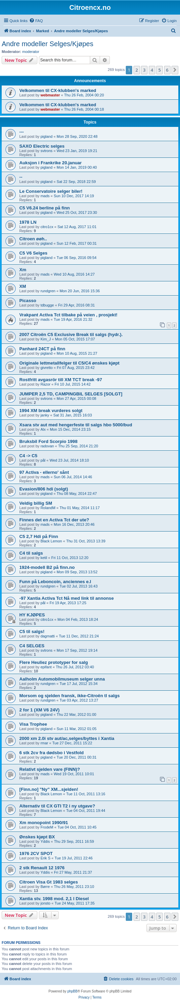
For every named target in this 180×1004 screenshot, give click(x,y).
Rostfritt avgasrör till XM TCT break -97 (60, 379)
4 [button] (152, 70)
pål (42, 460)
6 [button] (167, 70)
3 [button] (144, 70)
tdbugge (47, 305)
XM (22, 286)
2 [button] (137, 70)
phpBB (72, 991)
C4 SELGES (31, 645)
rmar (44, 743)
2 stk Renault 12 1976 (41, 867)
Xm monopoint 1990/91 (43, 822)
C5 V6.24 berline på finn (44, 207)
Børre (45, 887)
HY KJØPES (32, 614)
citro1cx (46, 227)
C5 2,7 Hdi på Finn (38, 536)
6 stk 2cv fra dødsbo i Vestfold (51, 752)
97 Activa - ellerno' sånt (44, 472)
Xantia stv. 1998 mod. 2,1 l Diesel (54, 898)
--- (21, 131)
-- (20, 177)
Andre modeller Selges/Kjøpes (47, 44)
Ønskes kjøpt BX (37, 836)
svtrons (46, 151)
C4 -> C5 (28, 455)
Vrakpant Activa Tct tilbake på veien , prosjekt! (68, 314)
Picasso (27, 300)
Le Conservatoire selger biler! (50, 191)
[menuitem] (36, 21)
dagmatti (47, 636)
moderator (30, 52)
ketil (43, 558)
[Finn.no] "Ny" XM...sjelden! (48, 789)
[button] (175, 70)
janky (44, 415)
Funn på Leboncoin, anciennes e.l (55, 581)
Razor (45, 384)
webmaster (50, 95)
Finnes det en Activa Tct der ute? (54, 519)
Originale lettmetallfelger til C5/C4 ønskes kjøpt (69, 363)
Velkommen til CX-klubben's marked (57, 90)
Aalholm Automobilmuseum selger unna (62, 679)
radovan (47, 446)
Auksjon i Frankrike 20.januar (50, 162)
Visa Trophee (33, 724)
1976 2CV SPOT (36, 853)
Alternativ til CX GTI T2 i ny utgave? (57, 805)
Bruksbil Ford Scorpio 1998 (48, 441)
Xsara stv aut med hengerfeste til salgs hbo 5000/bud (75, 424)
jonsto (45, 903)
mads (44, 196)
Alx (42, 429)
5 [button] (159, 70)
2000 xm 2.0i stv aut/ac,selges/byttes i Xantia (66, 738)
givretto (46, 368)
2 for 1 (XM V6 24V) (39, 709)
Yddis (45, 841)
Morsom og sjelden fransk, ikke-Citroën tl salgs (69, 695)
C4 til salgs (31, 553)
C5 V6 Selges (33, 253)
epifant (46, 667)
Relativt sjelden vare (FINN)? (49, 769)
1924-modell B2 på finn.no (47, 567)
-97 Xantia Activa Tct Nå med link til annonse (66, 598)
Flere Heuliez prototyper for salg (53, 662)
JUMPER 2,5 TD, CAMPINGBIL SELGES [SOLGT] (70, 393)
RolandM (47, 508)
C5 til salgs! (31, 631)
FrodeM (46, 827)
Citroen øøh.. (33, 238)
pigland (46, 136)
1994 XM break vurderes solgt (50, 410)
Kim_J (45, 339)
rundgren (47, 291)
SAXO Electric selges (41, 146)
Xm (22, 269)
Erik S (45, 858)
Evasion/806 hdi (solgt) (43, 488)
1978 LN (28, 222)
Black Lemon (51, 541)
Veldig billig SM (35, 503)
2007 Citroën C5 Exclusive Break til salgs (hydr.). (71, 334)
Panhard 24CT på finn (42, 348)
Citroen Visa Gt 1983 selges (48, 882)
